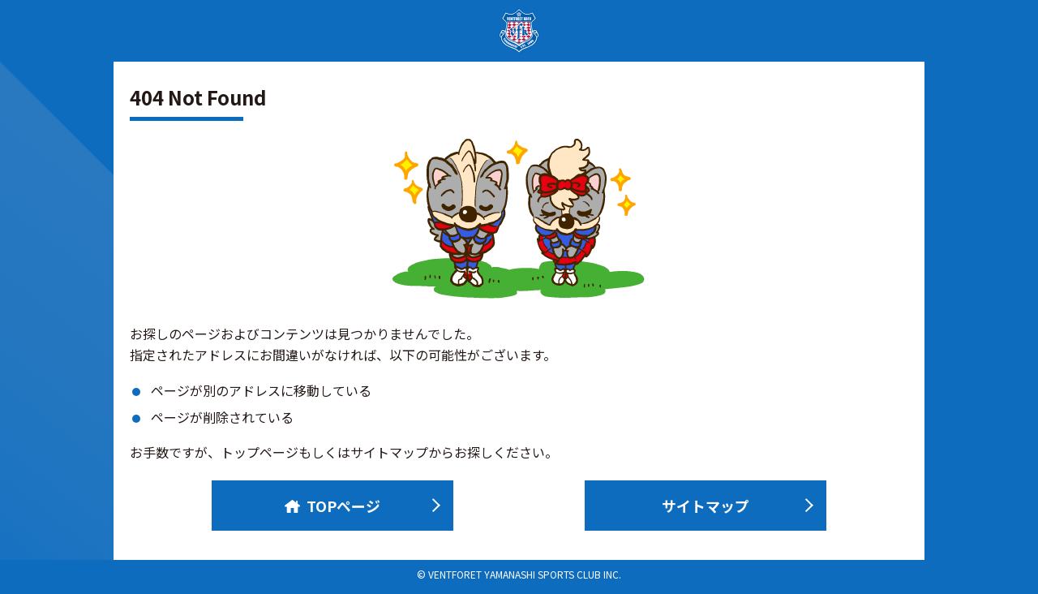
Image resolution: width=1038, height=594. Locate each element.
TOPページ (332, 505)
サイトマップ (705, 505)
